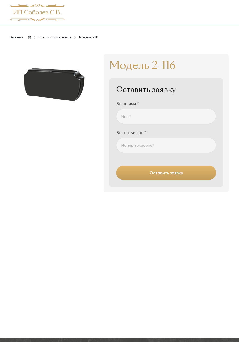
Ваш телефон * (131, 132)
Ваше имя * (127, 103)
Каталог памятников (55, 37)
